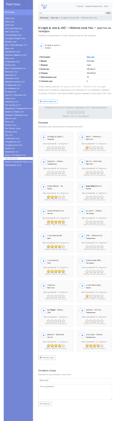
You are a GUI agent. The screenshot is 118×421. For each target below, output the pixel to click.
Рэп (9, 135)
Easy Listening (13, 28)
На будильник (13, 85)
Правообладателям (92, 6)
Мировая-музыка (15, 81)
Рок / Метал (13, 128)
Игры (9, 58)
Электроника (13, 165)
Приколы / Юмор (14, 111)
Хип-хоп (11, 158)
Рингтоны (13, 4)
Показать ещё (47, 357)
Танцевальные (14, 145)
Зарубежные (12, 51)
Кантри (10, 65)
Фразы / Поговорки (15, 155)
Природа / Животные (16, 115)
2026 (9, 25)
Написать (45, 403)
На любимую (12, 88)
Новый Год (12, 101)
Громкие (11, 41)
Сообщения (12, 138)
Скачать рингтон (48, 101)
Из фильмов (12, 61)
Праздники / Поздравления (19, 108)
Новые (10, 98)
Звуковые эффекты (16, 55)
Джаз (9, 48)
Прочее (10, 118)
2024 (10, 18)
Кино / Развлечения (15, 68)
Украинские (11, 151)
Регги (9, 121)
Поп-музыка (13, 105)
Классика (11, 71)
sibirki (105, 6)
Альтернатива (13, 35)
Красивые (10, 75)
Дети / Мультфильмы (16, 45)
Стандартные (13, 141)
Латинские (12, 78)
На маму (10, 91)
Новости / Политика (15, 95)
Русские (11, 131)
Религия (10, 125)
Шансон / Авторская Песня (19, 161)
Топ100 (10, 148)
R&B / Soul (12, 31)
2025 (9, 21)
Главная (79, 6)
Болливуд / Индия (15, 38)
